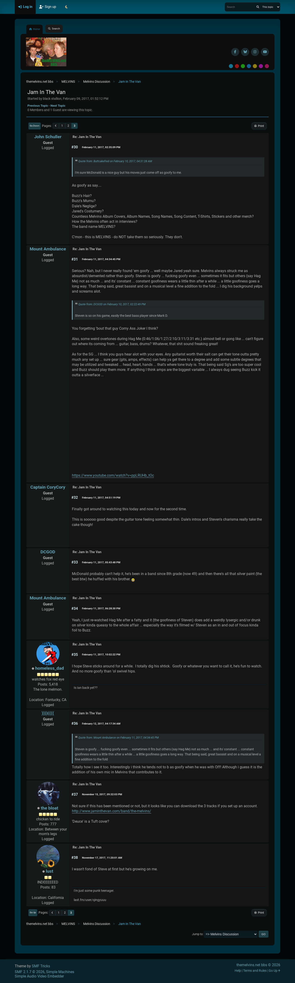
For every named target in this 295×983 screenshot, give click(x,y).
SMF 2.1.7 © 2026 (29, 972)
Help (238, 971)
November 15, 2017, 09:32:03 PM (102, 794)
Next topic (57, 105)
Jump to (197, 934)
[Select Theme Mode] (66, 7)
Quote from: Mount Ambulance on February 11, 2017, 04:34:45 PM (118, 737)
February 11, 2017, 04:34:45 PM (101, 259)
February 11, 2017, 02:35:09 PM (101, 147)
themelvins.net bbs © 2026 (258, 965)
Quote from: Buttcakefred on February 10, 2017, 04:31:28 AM (115, 161)
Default (231, 66)
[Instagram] (255, 52)
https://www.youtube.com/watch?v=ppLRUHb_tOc (113, 475)
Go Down (34, 125)
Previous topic (37, 105)
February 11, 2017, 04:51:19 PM (101, 497)
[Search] (257, 7)
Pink (267, 66)
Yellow (255, 66)
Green (243, 66)
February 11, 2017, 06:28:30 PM (101, 608)
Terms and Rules (255, 971)
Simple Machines (60, 972)
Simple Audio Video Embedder (39, 976)
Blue (249, 66)
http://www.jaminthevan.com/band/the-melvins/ (111, 811)
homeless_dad (49, 668)
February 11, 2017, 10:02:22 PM (101, 654)
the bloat (49, 808)
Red (237, 66)
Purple (261, 66)
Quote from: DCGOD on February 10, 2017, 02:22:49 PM (111, 304)
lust (49, 871)
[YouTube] (265, 52)
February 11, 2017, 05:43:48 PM (101, 562)
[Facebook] (235, 52)
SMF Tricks (41, 966)
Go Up (33, 912)
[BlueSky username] (245, 52)
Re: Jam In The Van (87, 137)
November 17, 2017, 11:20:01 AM (102, 857)
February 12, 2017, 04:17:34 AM (101, 723)
